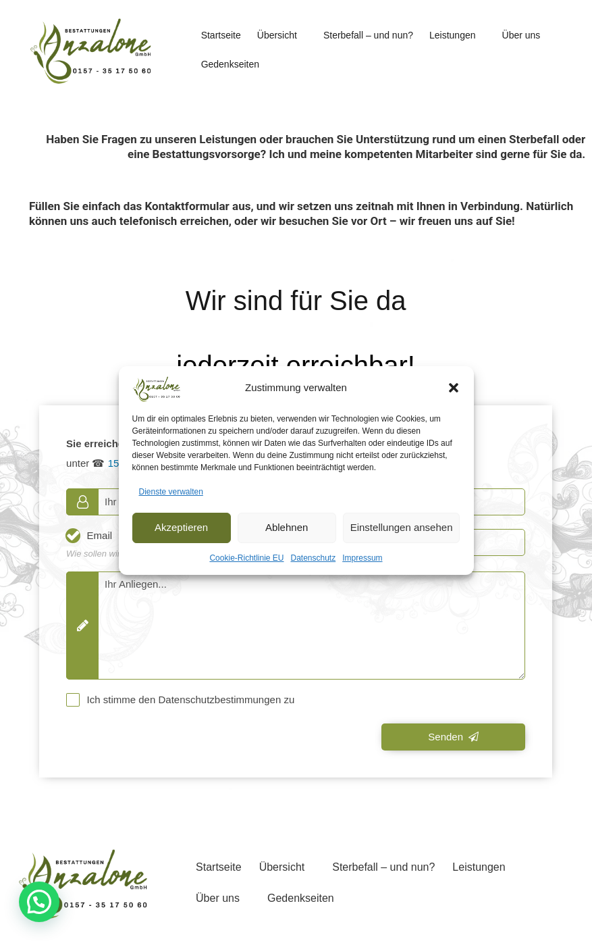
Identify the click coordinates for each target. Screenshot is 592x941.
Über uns (521, 35)
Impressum (362, 558)
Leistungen (452, 35)
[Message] (295, 625)
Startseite (221, 35)
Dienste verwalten (171, 492)
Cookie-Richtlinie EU (246, 558)
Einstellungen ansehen (401, 527)
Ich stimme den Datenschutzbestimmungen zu (191, 699)
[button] (453, 388)
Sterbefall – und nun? (368, 35)
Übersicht (277, 35)
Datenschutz (313, 558)
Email (100, 535)
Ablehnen (286, 527)
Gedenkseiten (230, 64)
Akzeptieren (181, 527)
